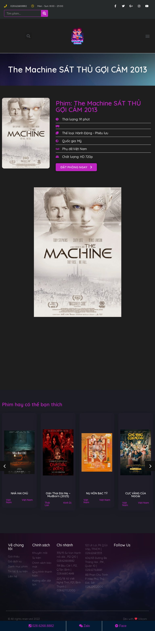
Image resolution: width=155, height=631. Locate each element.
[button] (147, 36)
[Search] (44, 13)
